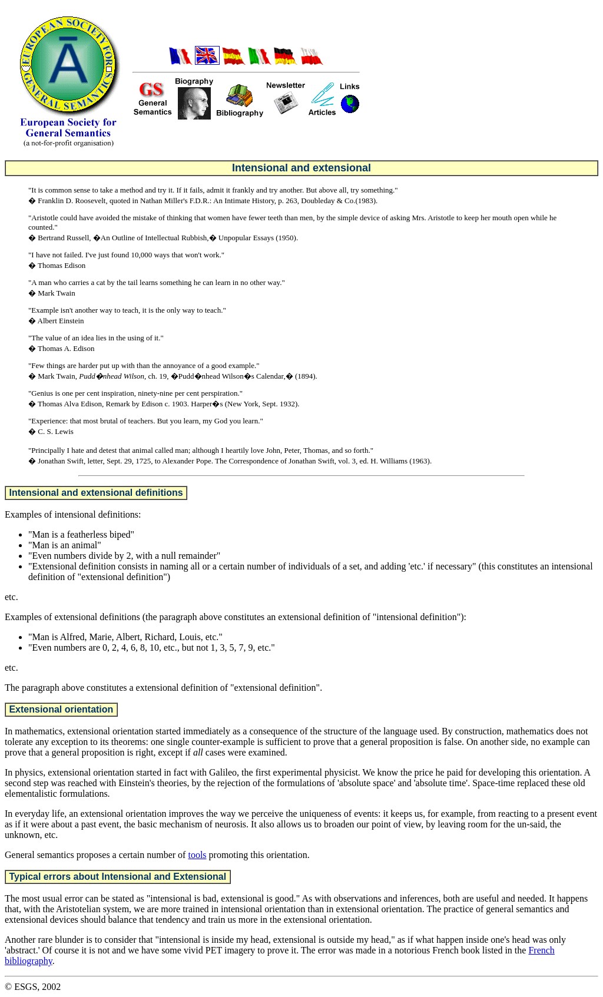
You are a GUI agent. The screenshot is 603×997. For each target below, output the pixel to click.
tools (197, 855)
